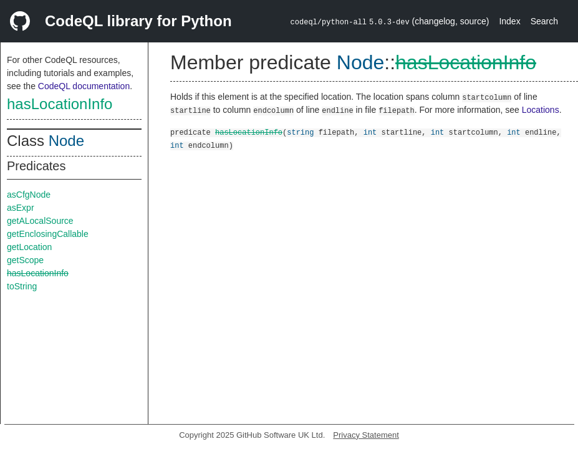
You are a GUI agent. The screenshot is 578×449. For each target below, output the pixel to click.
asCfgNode (29, 195)
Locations (540, 110)
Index (509, 21)
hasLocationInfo (59, 103)
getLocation (29, 247)
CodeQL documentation (84, 86)
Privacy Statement (366, 435)
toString (22, 286)
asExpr (20, 208)
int (370, 132)
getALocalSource (40, 221)
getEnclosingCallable (48, 234)
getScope (25, 260)
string (300, 132)
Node (66, 140)
